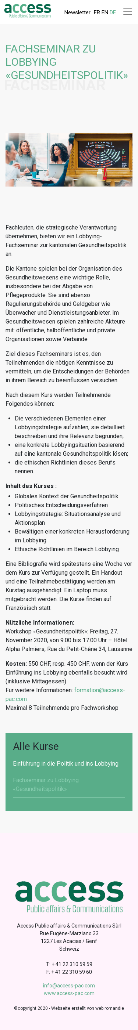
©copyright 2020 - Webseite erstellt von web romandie (69, 1008)
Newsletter (77, 12)
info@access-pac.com (69, 986)
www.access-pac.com (69, 993)
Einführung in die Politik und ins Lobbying (65, 763)
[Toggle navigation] (127, 11)
